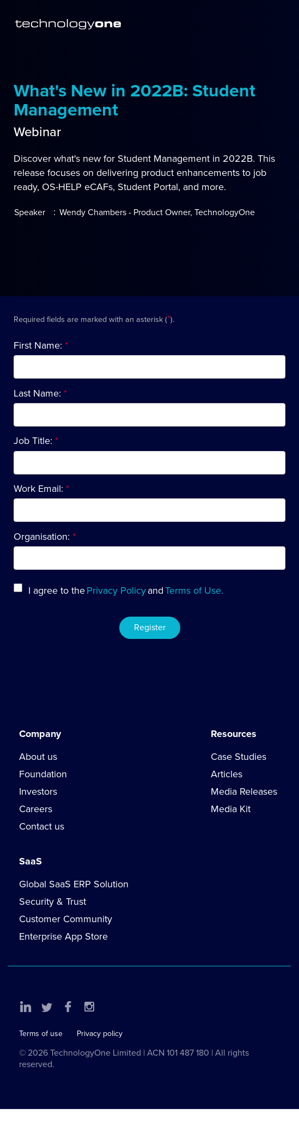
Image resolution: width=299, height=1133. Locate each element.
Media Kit (231, 809)
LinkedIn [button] (25, 1006)
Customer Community (65, 919)
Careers (35, 809)
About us (38, 757)
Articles (226, 774)
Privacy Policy (116, 590)
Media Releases (244, 791)
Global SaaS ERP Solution (74, 884)
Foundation (43, 774)
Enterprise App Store (63, 936)
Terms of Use (193, 590)
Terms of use (41, 1033)
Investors (38, 791)
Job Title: (33, 441)
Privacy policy (100, 1033)
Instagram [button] (89, 1006)
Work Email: (38, 489)
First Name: (38, 345)
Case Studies (238, 757)
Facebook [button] (68, 1006)
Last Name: (37, 393)
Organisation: (42, 537)
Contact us (41, 826)
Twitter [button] (46, 1006)
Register (150, 627)
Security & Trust (52, 901)
